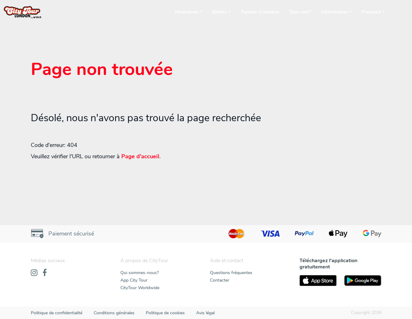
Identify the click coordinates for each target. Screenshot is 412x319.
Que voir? (300, 11)
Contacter (219, 280)
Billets (219, 11)
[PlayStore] (363, 280)
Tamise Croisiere (260, 11)
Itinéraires (187, 11)
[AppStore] (318, 280)
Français (371, 11)
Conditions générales (114, 313)
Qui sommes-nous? (139, 273)
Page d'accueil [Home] (140, 156)
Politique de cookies (165, 313)
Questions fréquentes (231, 273)
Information (334, 11)
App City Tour (133, 280)
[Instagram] (34, 273)
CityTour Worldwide (139, 288)
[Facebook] (44, 273)
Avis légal (205, 313)
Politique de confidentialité (56, 313)
